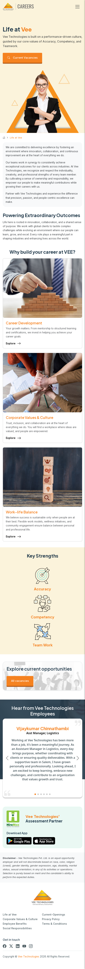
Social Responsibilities (17, 928)
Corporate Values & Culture (20, 919)
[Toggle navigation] (77, 6)
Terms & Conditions (54, 923)
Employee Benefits (15, 923)
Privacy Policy (51, 919)
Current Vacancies (22, 57)
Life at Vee (10, 914)
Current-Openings (53, 914)
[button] (78, 758)
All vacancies (20, 681)
